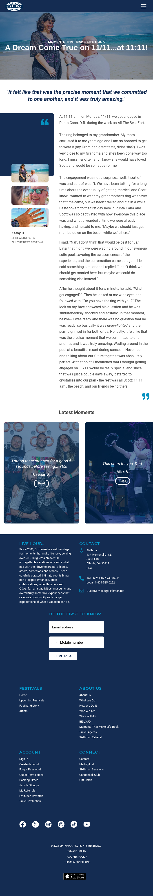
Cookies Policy (76, 856)
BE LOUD (85, 721)
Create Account (29, 764)
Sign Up (63, 656)
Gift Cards (85, 780)
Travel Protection (30, 801)
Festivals (30, 688)
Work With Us (88, 716)
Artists (23, 711)
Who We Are (87, 711)
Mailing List (86, 764)
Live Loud (31, 543)
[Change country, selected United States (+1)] (54, 642)
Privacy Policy (76, 851)
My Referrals (27, 790)
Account (30, 752)
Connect (89, 752)
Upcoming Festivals (31, 700)
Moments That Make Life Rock (99, 727)
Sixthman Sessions (91, 769)
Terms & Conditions (76, 862)
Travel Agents (88, 732)
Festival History (29, 705)
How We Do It (88, 705)
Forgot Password (30, 769)
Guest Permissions (31, 775)
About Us (90, 688)
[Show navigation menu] (143, 6)
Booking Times (28, 780)
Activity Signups (29, 785)
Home (23, 695)
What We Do (87, 700)
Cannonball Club (89, 775)
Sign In (23, 759)
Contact (89, 543)
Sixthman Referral (90, 737)
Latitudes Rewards (31, 796)
